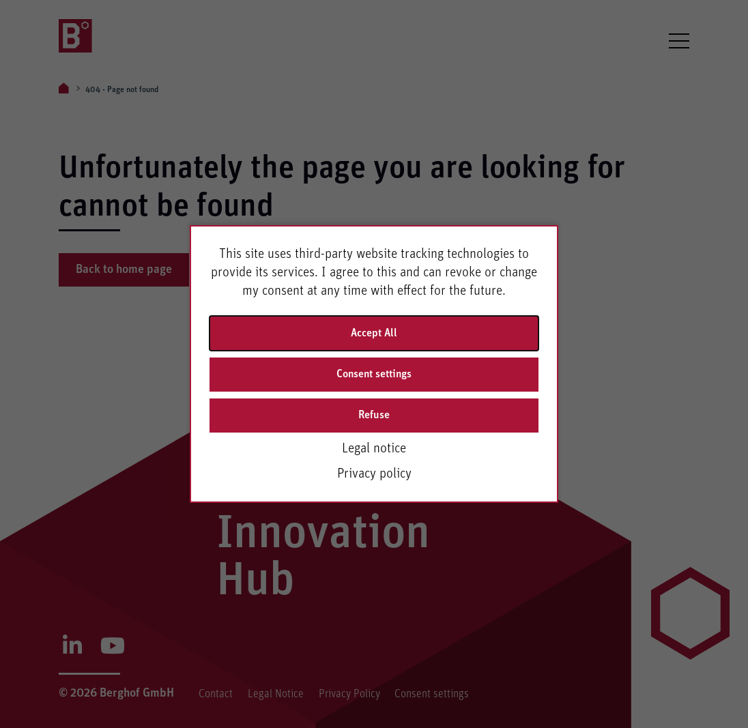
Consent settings (374, 373)
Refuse (374, 414)
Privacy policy (374, 473)
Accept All (374, 332)
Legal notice (374, 448)
